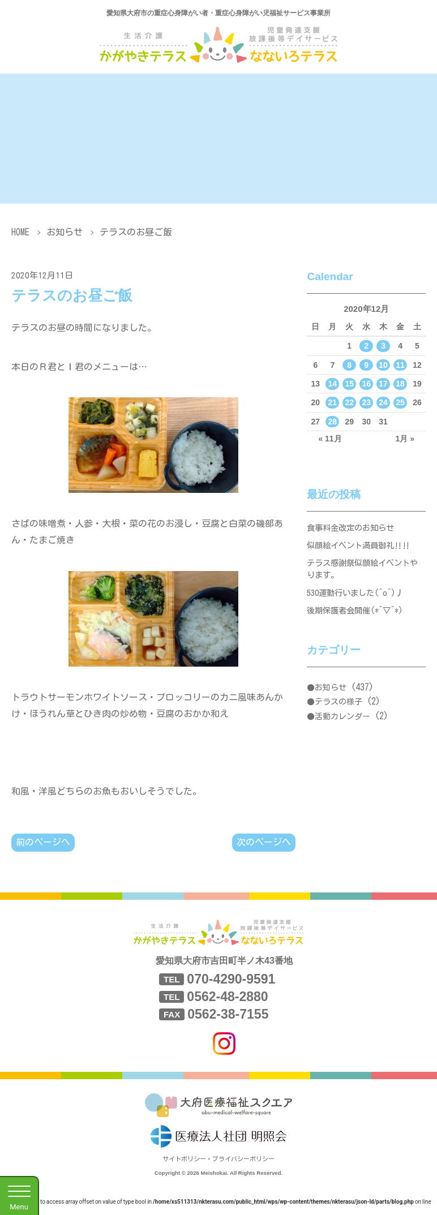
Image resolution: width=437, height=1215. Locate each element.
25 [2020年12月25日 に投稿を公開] (400, 402)
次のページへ (264, 842)
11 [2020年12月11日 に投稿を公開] (400, 365)
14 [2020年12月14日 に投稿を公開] (332, 383)
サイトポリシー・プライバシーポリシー (218, 1160)
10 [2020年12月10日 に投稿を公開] (383, 365)
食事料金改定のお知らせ (353, 528)
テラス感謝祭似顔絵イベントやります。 (362, 574)
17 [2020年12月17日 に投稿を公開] (383, 383)
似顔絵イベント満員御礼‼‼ (362, 547)
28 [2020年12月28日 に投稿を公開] (332, 421)
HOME (20, 232)
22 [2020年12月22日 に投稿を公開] (349, 402)
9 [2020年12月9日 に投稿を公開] (366, 365)
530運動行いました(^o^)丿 (359, 599)
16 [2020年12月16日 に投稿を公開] (366, 383)
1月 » (405, 438)
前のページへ (43, 842)
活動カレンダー (342, 726)
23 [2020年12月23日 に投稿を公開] (366, 402)
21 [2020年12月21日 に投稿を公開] (332, 402)
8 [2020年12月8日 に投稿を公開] (349, 365)
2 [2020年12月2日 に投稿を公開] (366, 345)
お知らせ (64, 232)
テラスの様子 (338, 712)
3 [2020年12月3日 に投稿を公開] (383, 345)
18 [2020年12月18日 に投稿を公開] (400, 383)
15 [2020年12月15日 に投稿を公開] (349, 383)
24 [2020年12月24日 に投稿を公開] (383, 402)
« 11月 (329, 438)
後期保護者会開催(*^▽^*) (358, 619)
